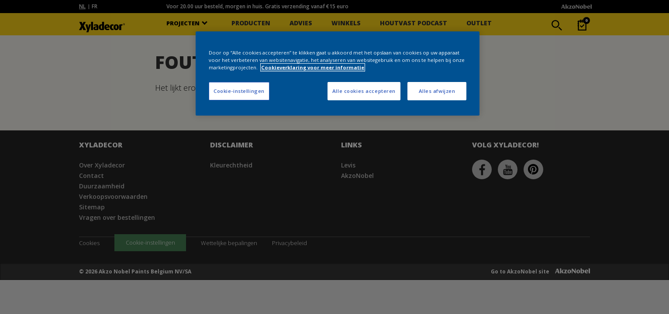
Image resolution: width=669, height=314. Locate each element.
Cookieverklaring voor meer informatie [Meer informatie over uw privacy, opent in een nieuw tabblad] (312, 67)
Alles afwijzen (437, 91)
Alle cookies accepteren (364, 91)
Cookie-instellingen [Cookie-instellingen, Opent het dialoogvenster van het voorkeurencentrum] (239, 91)
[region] (337, 73)
